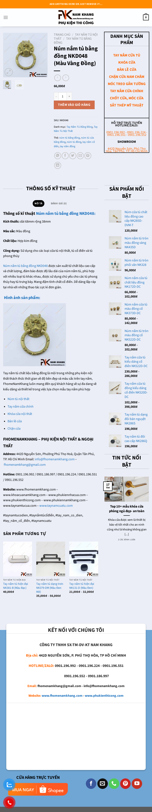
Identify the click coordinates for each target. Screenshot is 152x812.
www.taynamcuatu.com (56, 505)
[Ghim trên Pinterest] (87, 155)
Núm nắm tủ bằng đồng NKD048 (25, 266)
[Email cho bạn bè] (80, 155)
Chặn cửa (14, 428)
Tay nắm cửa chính (20, 406)
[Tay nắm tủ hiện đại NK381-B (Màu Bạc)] (17, 559)
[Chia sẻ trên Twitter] (72, 155)
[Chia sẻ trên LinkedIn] (57, 165)
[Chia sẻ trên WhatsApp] (57, 155)
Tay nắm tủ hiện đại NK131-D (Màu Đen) (81, 586)
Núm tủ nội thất (18, 399)
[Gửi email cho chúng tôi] (102, 783)
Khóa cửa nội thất (20, 414)
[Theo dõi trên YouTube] (137, 783)
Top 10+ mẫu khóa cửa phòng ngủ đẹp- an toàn (126, 508)
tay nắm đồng (67, 146)
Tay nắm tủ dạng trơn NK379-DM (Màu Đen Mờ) (49, 588)
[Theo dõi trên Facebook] (91, 783)
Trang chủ (62, 34)
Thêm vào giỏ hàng (74, 104)
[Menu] (5, 17)
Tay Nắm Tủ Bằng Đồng (73, 40)
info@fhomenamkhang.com (55, 459)
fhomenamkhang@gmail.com (25, 464)
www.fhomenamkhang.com (62, 695)
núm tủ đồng (74, 142)
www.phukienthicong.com (104, 695)
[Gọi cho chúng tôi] (114, 783)
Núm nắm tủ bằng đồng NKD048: (65, 213)
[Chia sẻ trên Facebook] (65, 155)
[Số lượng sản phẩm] (62, 96)
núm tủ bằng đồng (69, 138)
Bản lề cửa (15, 421)
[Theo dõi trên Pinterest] (125, 783)
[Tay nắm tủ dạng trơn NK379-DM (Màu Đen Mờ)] (50, 559)
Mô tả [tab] (38, 203)
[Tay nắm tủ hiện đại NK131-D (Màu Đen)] (83, 559)
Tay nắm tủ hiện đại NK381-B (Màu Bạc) (15, 586)
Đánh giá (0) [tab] (59, 203)
